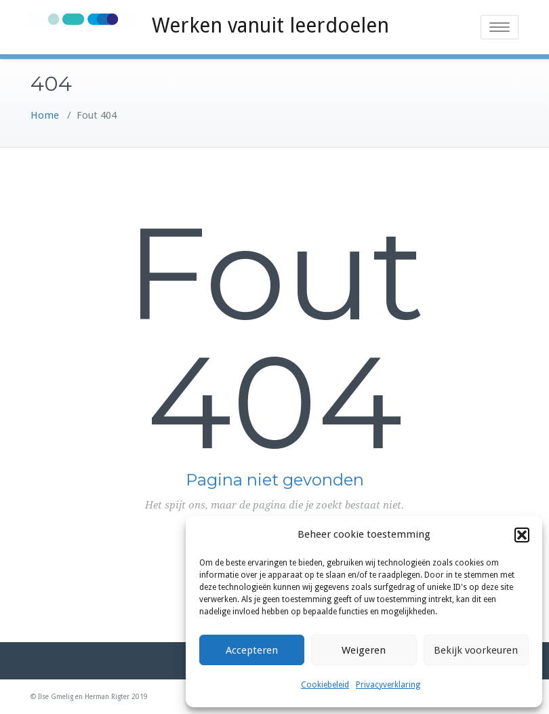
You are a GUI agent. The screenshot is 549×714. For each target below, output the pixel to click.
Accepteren (252, 650)
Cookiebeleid (325, 685)
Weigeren (364, 650)
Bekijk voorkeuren (476, 650)
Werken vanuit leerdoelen (270, 25)
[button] (522, 535)
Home (44, 115)
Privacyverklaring (388, 685)
